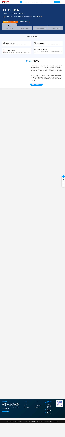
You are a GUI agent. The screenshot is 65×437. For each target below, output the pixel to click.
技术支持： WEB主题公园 (54, 435)
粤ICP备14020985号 (46, 435)
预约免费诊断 (6, 21)
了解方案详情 (14, 21)
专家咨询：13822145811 (23, 21)
